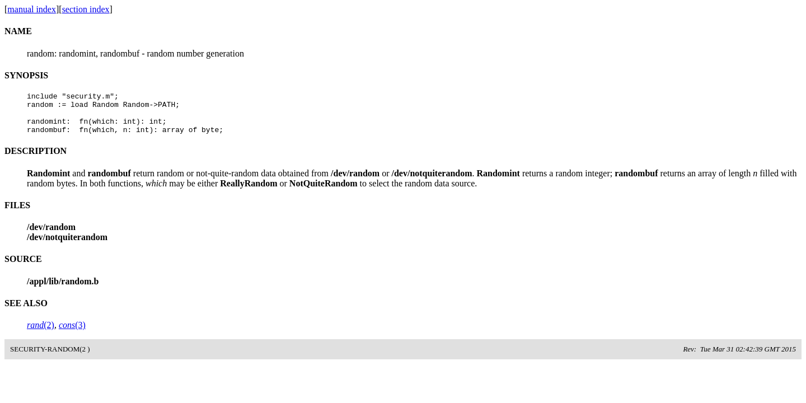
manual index (31, 9)
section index (86, 9)
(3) (72, 333)
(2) (40, 333)
